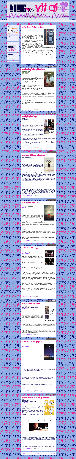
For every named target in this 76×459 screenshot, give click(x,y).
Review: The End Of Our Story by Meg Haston (32, 342)
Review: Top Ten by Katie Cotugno (29, 116)
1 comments (30, 240)
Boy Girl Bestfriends (30, 149)
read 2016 (30, 196)
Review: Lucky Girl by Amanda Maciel (30, 203)
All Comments (11, 58)
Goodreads (23, 308)
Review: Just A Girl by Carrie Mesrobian (31, 304)
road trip (33, 196)
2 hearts (25, 149)
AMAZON (27, 253)
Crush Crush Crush (36, 21)
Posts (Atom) (40, 456)
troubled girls (32, 335)
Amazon (26, 308)
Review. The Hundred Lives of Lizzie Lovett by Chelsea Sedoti (35, 398)
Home (9, 21)
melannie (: (23, 147)
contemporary (27, 110)
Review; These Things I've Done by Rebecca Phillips (33, 69)
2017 (24, 110)
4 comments (30, 195)
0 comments (30, 147)
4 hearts (26, 297)
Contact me (29, 21)
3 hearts (26, 391)
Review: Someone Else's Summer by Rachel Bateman (33, 155)
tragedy (30, 110)
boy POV (34, 391)
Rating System (15, 21)
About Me (22, 21)
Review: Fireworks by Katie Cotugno (30, 248)
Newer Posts (23, 453)
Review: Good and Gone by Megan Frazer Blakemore (33, 27)
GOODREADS (24, 207)
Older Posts (53, 453)
